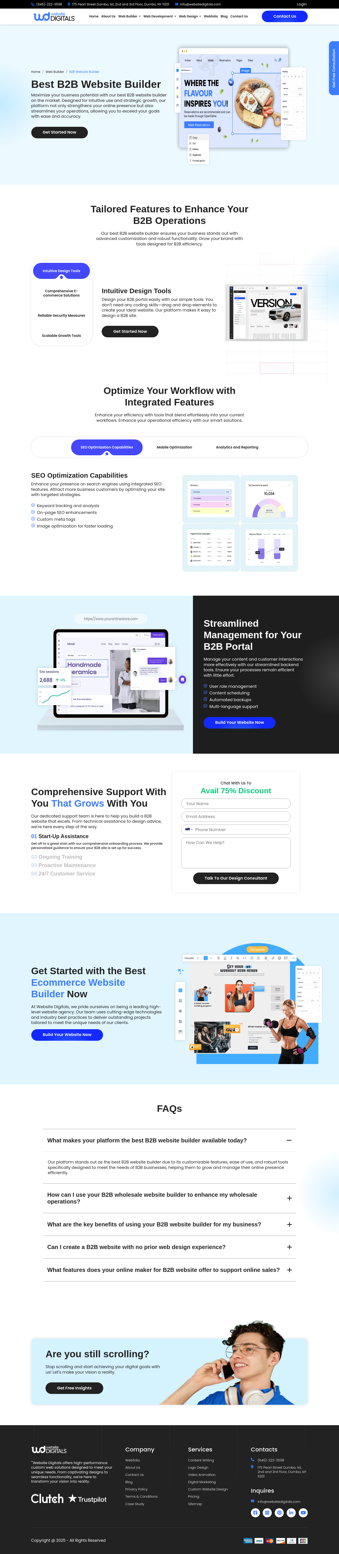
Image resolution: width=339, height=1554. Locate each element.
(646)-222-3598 (49, 4)
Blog (224, 16)
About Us (108, 16)
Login (302, 4)
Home (94, 16)
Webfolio (211, 16)
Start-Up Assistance (60, 836)
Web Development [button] (158, 16)
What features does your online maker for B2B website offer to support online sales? (163, 1270)
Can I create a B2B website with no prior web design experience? (136, 1247)
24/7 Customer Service (63, 874)
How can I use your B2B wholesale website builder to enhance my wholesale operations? (152, 1198)
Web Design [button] (189, 16)
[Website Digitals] (75, 1449)
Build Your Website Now (239, 722)
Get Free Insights (74, 1388)
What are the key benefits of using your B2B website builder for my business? (154, 1224)
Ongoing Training (56, 857)
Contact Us (284, 16)
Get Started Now (60, 132)
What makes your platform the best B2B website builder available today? (147, 1140)
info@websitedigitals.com (200, 4)
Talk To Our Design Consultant (236, 878)
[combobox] (187, 830)
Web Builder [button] (128, 16)
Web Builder (55, 72)
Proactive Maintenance (63, 865)
